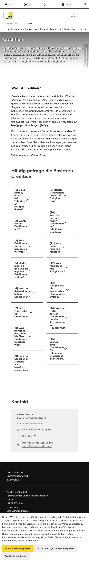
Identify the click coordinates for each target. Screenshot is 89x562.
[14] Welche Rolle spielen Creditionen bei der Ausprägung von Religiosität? (57, 317)
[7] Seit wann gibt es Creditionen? (22, 312)
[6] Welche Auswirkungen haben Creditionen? (23, 293)
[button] (7, 4)
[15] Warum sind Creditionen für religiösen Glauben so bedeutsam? (57, 348)
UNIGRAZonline (14, 503)
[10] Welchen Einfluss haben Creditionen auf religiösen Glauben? (57, 222)
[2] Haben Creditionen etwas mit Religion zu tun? (57, 195)
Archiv (48, 138)
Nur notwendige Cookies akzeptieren (55, 548)
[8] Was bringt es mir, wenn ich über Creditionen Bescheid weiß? (21, 336)
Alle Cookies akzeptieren (18, 548)
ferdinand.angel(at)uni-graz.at (37, 429)
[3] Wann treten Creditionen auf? (21, 225)
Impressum (12, 507)
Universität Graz (10, 23)
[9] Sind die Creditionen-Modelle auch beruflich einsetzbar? (22, 363)
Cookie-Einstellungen (16, 556)
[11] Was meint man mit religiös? (55, 247)
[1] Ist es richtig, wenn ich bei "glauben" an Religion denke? (20, 199)
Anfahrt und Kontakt (16, 492)
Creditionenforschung (18, 29)
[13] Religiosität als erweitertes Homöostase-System (58, 290)
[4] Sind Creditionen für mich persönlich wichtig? (21, 246)
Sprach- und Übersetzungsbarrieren (54, 29)
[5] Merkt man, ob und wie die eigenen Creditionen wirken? (21, 270)
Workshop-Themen (51, 149)
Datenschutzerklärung (17, 510)
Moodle (10, 499)
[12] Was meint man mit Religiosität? (57, 267)
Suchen (74, 15)
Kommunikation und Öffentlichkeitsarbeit (27, 495)
